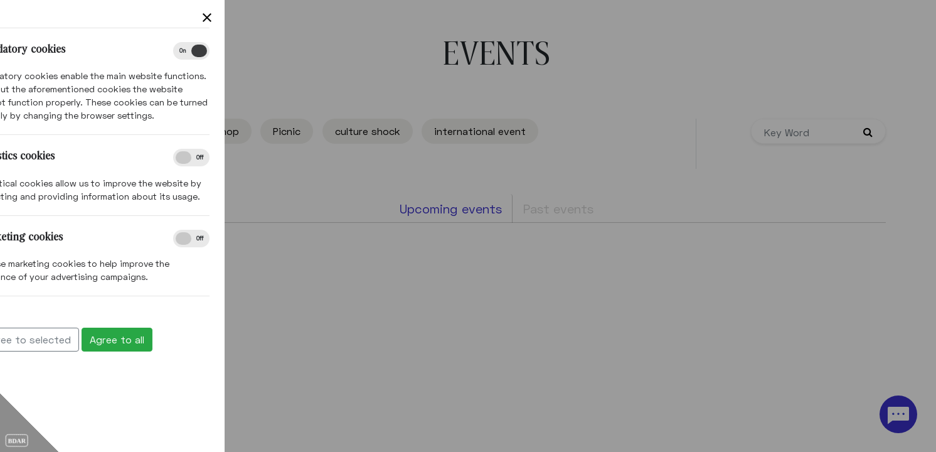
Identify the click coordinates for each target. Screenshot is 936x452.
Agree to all (44, 339)
